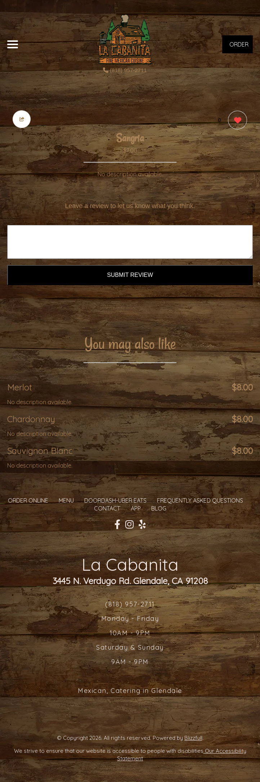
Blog (158, 508)
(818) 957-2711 (125, 70)
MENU (66, 500)
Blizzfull (193, 737)
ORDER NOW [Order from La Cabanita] (238, 47)
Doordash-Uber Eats (115, 500)
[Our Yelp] (142, 524)
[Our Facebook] (117, 524)
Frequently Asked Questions (200, 500)
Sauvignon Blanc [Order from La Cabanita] (40, 450)
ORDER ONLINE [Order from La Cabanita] (28, 500)
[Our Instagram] (129, 524)
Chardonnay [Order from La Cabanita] (31, 419)
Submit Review (130, 275)
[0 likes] (236, 121)
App (136, 508)
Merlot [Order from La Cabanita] (19, 387)
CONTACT (107, 508)
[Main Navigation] (12, 44)
